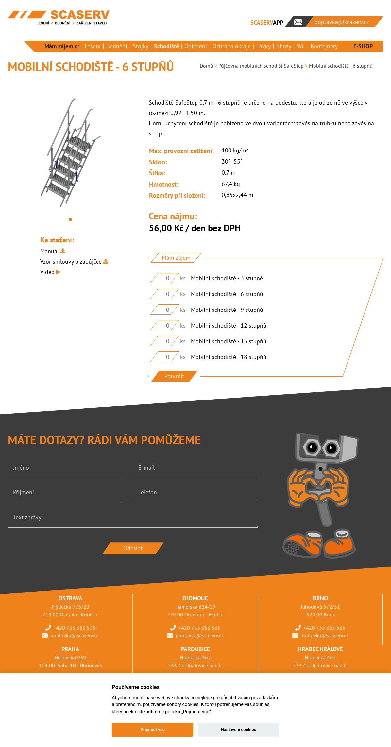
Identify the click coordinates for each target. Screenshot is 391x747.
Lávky (263, 46)
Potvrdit (174, 376)
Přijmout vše (153, 729)
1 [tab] (70, 219)
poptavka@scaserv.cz (74, 635)
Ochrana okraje (231, 46)
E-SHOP (363, 46)
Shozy (283, 46)
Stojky (140, 46)
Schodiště (166, 46)
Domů (206, 65)
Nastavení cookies (238, 729)
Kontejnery (324, 46)
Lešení (93, 46)
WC (301, 46)
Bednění (116, 46)
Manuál (49, 251)
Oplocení (195, 46)
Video (47, 272)
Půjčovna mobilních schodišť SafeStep (261, 65)
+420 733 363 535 (74, 627)
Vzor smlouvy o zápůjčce (71, 261)
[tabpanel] (70, 154)
